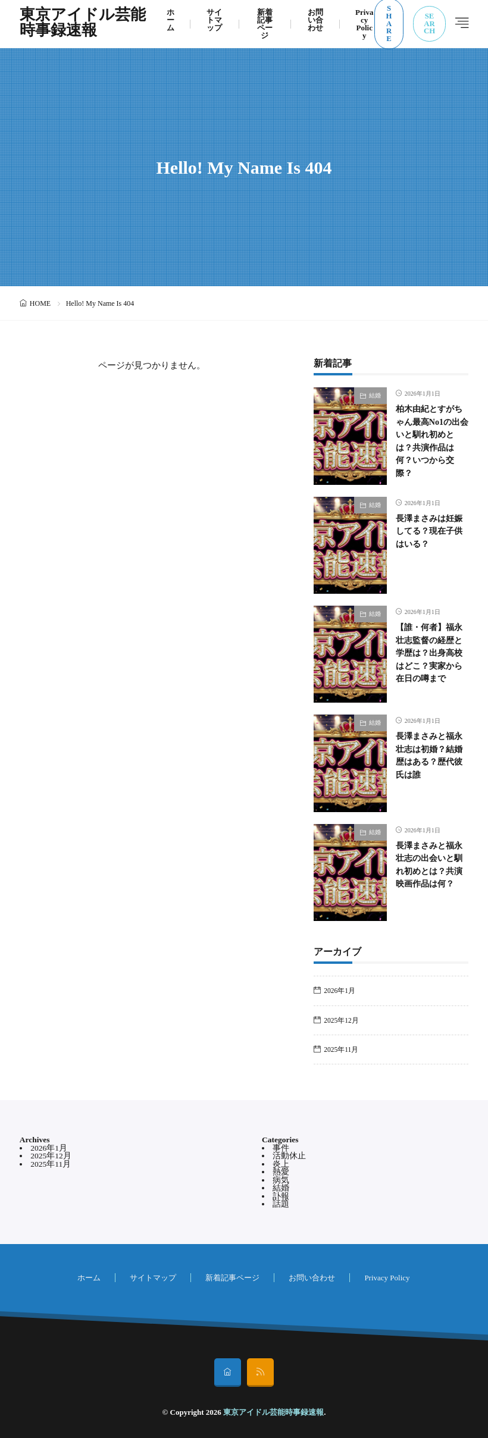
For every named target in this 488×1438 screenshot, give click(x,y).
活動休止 (289, 1155)
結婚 (375, 395)
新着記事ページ (232, 1277)
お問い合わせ (312, 1277)
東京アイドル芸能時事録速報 (83, 23)
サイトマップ (153, 1277)
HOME (40, 303)
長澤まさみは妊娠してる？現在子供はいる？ (429, 531)
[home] (227, 1372)
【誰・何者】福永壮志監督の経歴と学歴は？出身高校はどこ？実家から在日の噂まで (429, 652)
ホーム (89, 1277)
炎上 (281, 1164)
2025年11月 (341, 1049)
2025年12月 (341, 1020)
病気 (281, 1180)
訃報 (281, 1196)
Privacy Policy (386, 1277)
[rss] (260, 1372)
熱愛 (281, 1171)
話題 (281, 1203)
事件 (281, 1147)
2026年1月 (339, 990)
